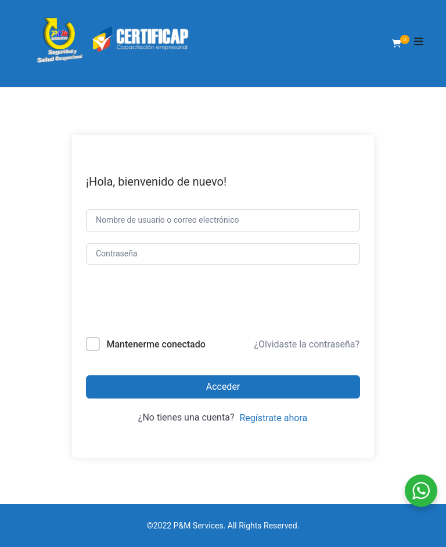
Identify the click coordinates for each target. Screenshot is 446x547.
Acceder (223, 386)
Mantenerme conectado (155, 344)
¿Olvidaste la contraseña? (306, 344)
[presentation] (164, 303)
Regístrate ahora (273, 417)
